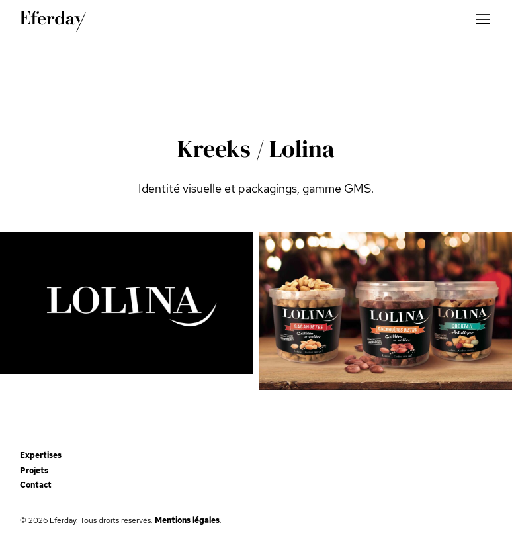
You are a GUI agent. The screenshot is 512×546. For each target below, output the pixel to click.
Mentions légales (187, 520)
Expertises (41, 455)
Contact (36, 485)
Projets (34, 470)
